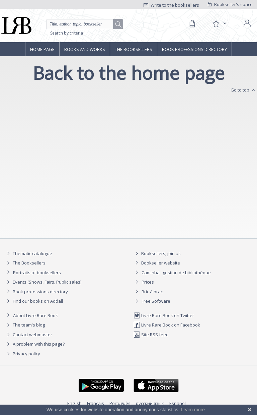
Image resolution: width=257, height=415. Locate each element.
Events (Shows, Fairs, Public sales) (43, 282)
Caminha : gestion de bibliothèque (176, 273)
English (74, 403)
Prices (148, 282)
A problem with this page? (35, 344)
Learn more (193, 409)
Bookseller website (157, 262)
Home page (42, 49)
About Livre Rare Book (35, 315)
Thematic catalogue (28, 253)
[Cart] (192, 24)
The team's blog (25, 324)
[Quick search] (84, 24)
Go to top (244, 90)
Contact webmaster (28, 334)
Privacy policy (22, 353)
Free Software (156, 301)
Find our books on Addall (34, 301)
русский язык (150, 403)
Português (120, 403)
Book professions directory (194, 49)
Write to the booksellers (171, 5)
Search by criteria (66, 33)
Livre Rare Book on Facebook (167, 324)
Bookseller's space (230, 4)
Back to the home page (129, 73)
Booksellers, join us (157, 253)
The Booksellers (133, 49)
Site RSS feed (151, 334)
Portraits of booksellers (37, 273)
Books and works (84, 49)
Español (177, 403)
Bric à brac (152, 292)
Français (95, 403)
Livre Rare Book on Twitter (164, 315)
